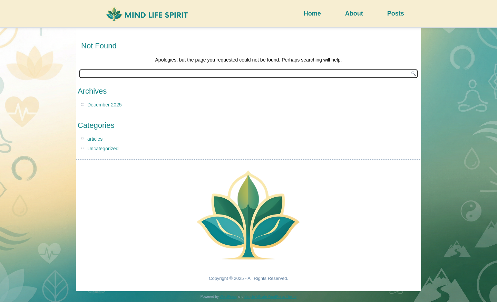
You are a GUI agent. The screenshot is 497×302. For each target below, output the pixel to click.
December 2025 (104, 104)
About (354, 13)
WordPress (228, 297)
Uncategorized (102, 148)
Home (312, 13)
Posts (395, 13)
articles (95, 139)
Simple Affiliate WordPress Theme (270, 297)
